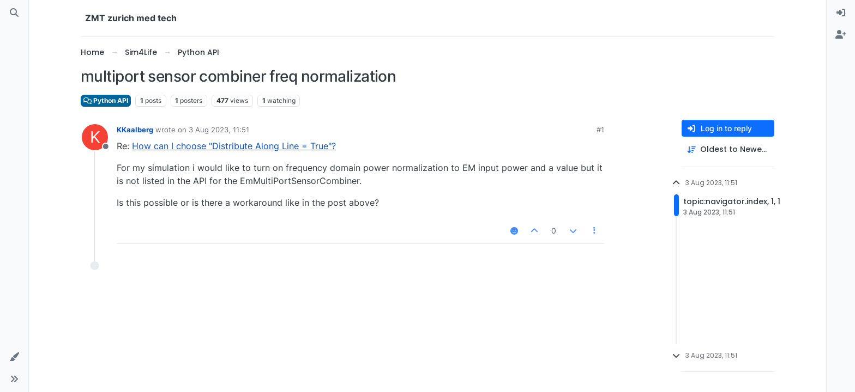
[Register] (841, 35)
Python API (105, 100)
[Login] (841, 13)
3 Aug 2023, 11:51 (219, 129)
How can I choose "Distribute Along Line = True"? (234, 145)
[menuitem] (841, 13)
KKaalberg (135, 129)
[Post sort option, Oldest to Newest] (728, 149)
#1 (600, 129)
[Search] (14, 13)
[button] (14, 357)
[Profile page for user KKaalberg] (95, 137)
